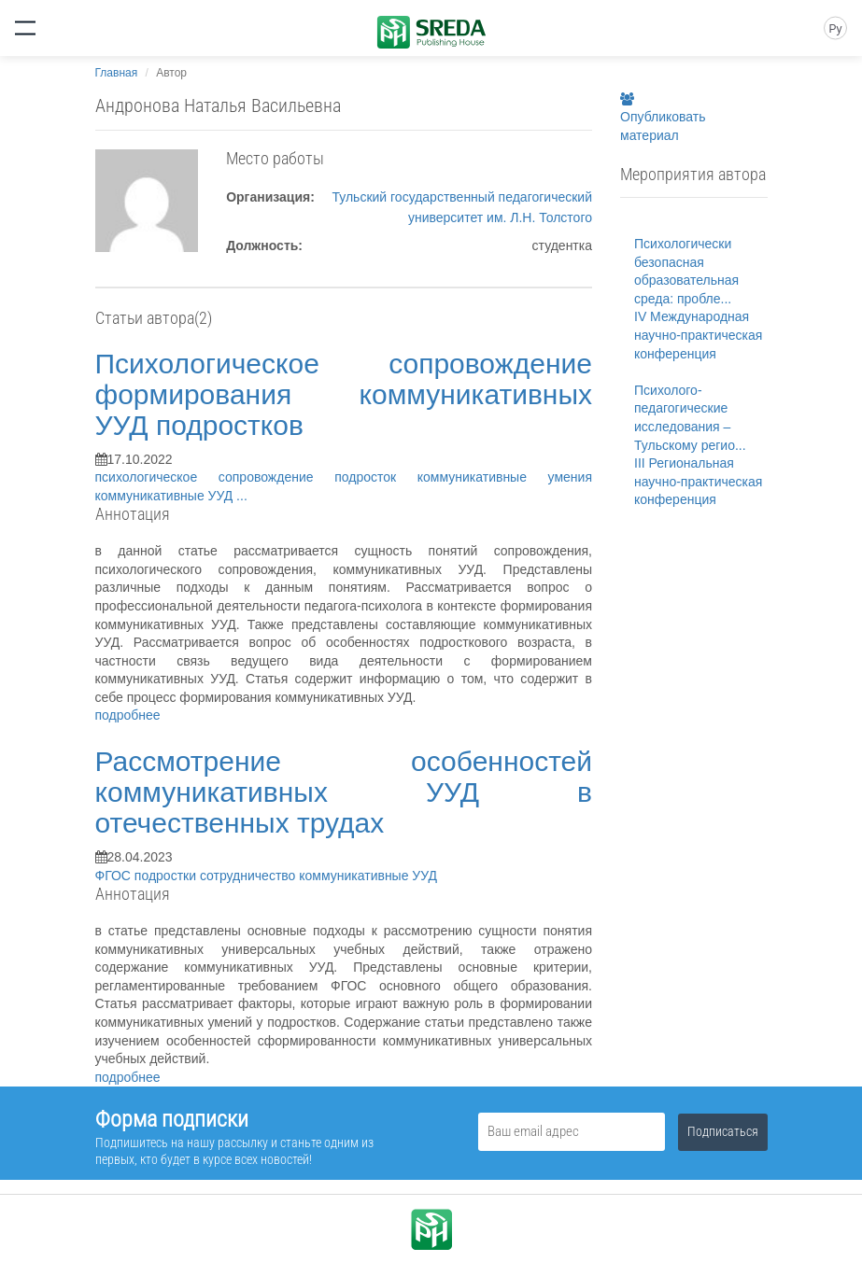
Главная (116, 72)
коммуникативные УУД (166, 495)
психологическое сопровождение (215, 477)
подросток (375, 477)
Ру (834, 28)
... (241, 495)
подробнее (128, 715)
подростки (167, 875)
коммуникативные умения (504, 477)
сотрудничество (249, 875)
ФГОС (114, 875)
